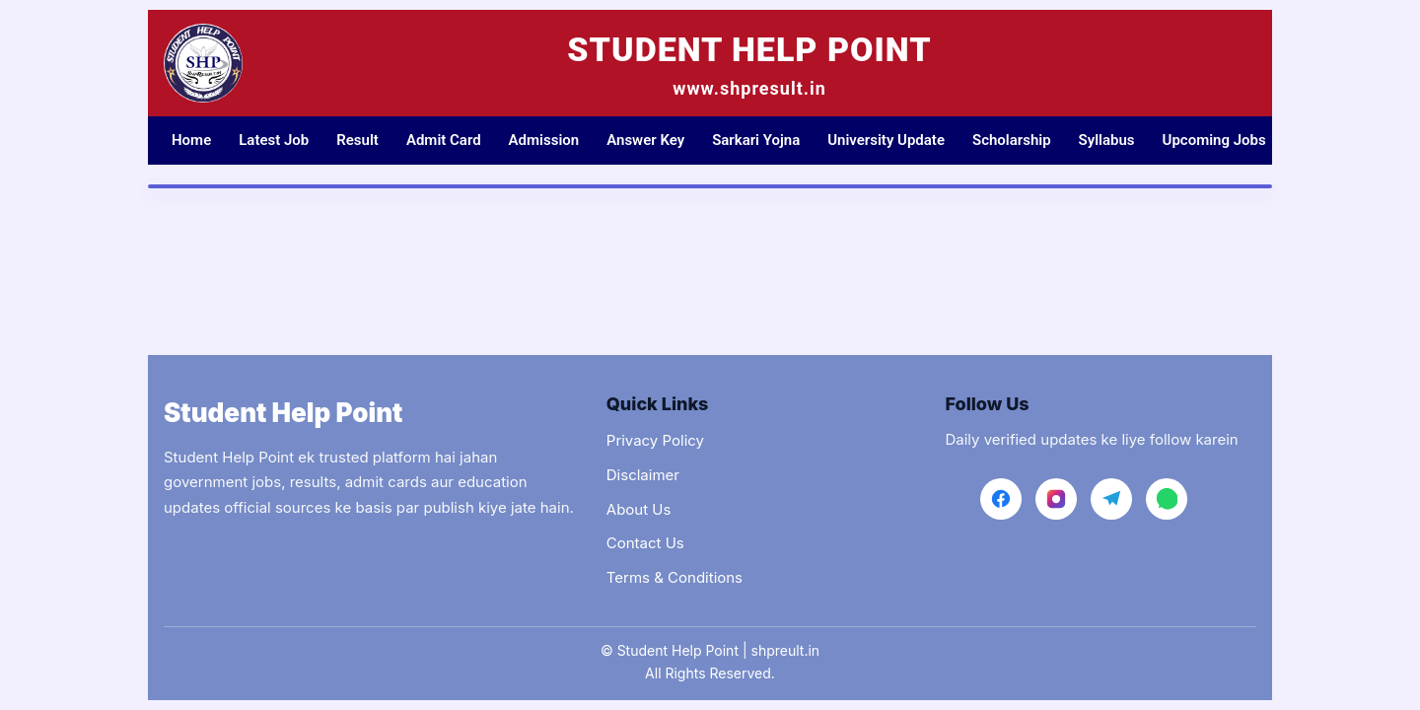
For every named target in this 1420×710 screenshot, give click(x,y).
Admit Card (443, 140)
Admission (544, 140)
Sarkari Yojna (756, 140)
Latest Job (274, 140)
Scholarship (1011, 140)
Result (357, 140)
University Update (886, 140)
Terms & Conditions (674, 577)
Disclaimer (642, 474)
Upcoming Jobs (1214, 140)
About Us (639, 509)
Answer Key (645, 140)
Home (191, 140)
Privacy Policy (655, 440)
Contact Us (645, 542)
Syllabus (1107, 140)
